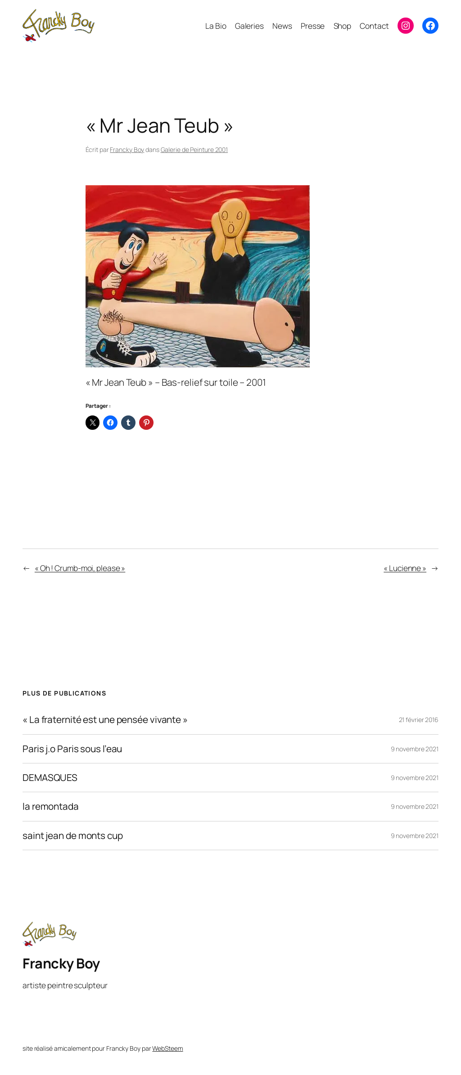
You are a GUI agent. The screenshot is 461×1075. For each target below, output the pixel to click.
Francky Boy (127, 149)
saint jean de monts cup (73, 835)
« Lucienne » (405, 567)
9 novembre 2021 (415, 749)
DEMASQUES (50, 777)
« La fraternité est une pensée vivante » (105, 719)
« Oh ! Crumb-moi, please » (80, 567)
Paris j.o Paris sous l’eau (72, 749)
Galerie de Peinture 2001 (194, 149)
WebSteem (167, 1048)
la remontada (51, 806)
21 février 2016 (419, 719)
